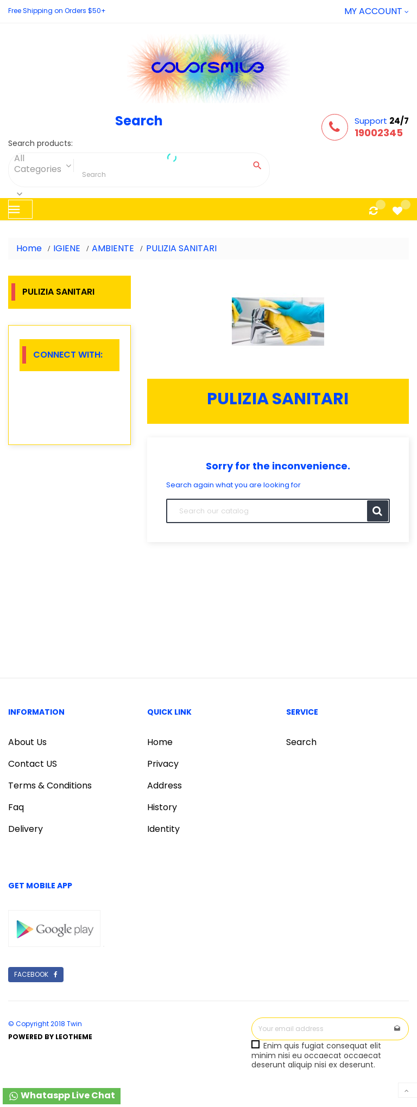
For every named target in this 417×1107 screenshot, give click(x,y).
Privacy (163, 764)
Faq (16, 807)
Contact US (32, 764)
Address (164, 785)
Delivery (25, 829)
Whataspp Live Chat (61, 1095)
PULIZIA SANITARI (58, 291)
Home (160, 742)
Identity (163, 829)
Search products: (40, 144)
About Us (27, 742)
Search (301, 742)
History (162, 807)
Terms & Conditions (50, 785)
